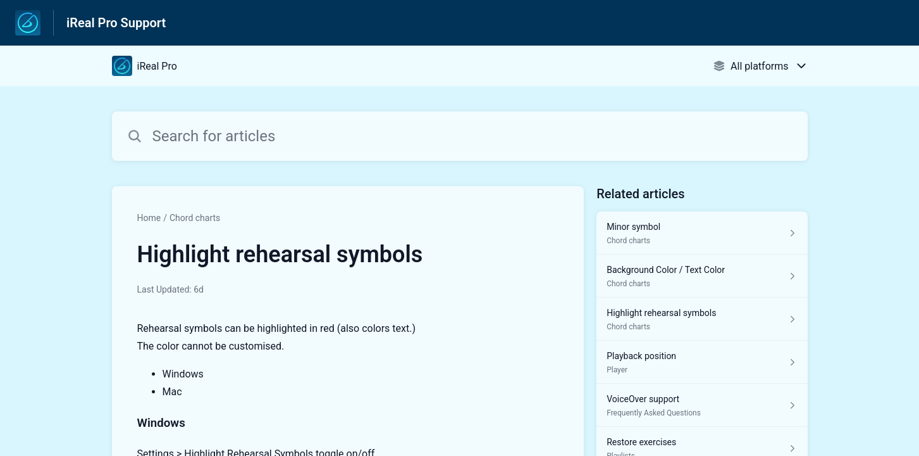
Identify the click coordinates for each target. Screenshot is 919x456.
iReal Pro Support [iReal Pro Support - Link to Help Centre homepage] (116, 22)
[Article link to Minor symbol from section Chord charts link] (701, 233)
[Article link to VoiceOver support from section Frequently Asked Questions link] (701, 405)
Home (149, 218)
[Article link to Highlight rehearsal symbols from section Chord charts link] (701, 319)
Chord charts (195, 218)
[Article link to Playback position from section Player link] (701, 362)
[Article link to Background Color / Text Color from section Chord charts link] (701, 276)
